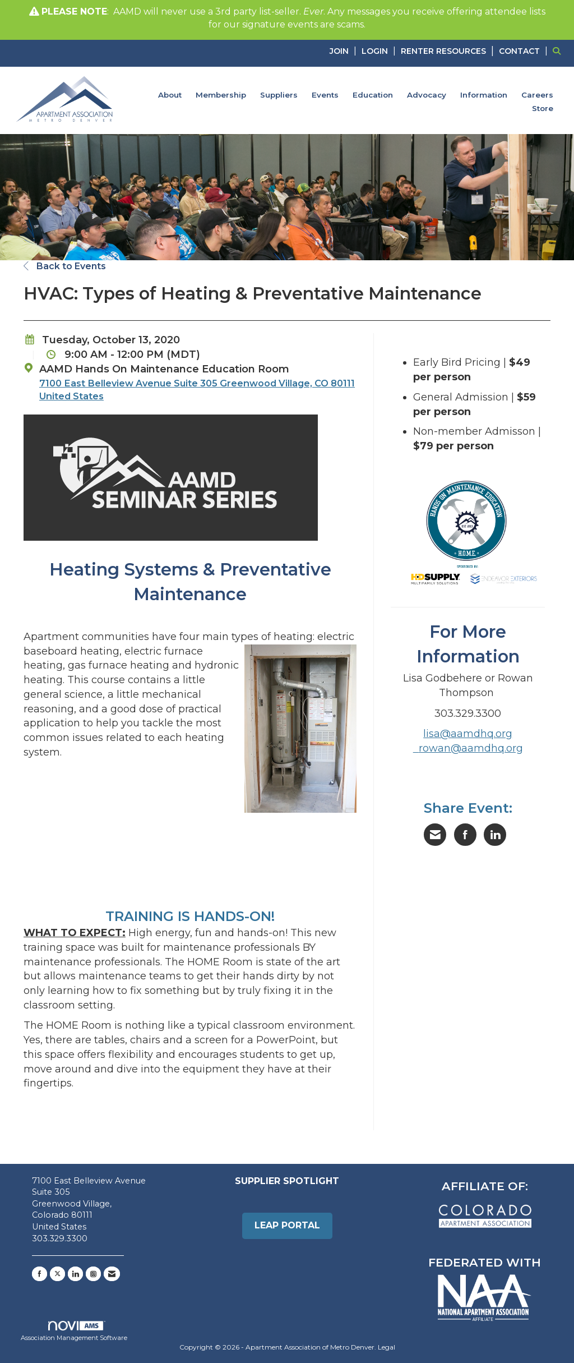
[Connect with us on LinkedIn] (75, 1274)
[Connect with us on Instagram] (93, 1274)
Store (542, 108)
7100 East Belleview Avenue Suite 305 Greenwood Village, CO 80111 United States (197, 389)
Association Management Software (74, 1331)
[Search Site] (559, 50)
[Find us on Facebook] (39, 1274)
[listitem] (344, 50)
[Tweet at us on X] (57, 1274)
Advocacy (426, 94)
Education (373, 94)
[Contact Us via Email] (112, 1274)
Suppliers (279, 94)
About (170, 94)
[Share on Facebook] (465, 834)
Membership (221, 94)
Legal (386, 1347)
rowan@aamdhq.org (471, 748)
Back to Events (65, 266)
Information (483, 94)
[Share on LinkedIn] (495, 834)
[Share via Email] (435, 834)
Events (325, 94)
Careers (537, 94)
